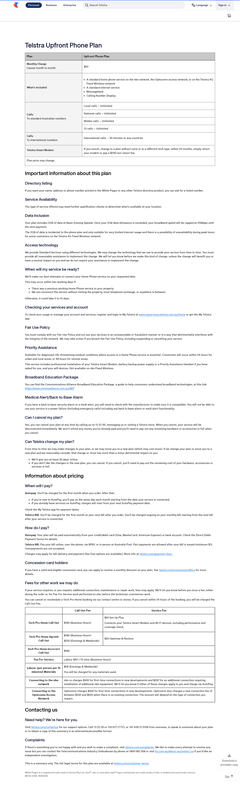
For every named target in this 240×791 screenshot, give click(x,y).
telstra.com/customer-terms (131, 763)
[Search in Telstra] (134, 5)
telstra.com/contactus (44, 727)
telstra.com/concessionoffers (177, 570)
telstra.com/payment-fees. (156, 554)
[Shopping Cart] (229, 15)
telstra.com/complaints (139, 747)
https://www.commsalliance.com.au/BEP (49, 388)
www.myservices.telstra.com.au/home (162, 314)
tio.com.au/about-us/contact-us (174, 751)
